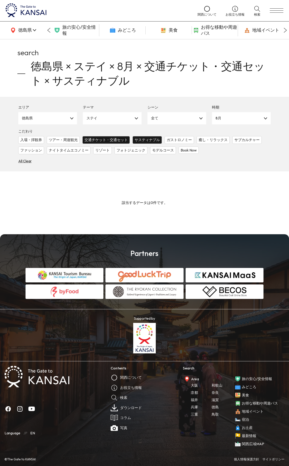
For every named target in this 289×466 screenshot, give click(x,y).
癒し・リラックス (213, 139)
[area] (22, 30)
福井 (194, 399)
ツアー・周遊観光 (63, 139)
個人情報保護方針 (246, 459)
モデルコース (163, 150)
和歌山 (217, 385)
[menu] (276, 10)
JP (25, 433)
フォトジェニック (131, 150)
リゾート (102, 150)
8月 (218, 118)
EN (32, 433)
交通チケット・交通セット (106, 139)
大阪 (194, 385)
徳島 (215, 407)
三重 (194, 414)
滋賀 (215, 399)
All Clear (25, 161)
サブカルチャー (247, 139)
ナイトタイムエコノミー (69, 150)
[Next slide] (285, 30)
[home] (97, 10)
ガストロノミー (179, 139)
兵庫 (194, 407)
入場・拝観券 (31, 139)
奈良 (215, 392)
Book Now (189, 150)
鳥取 (215, 414)
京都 (194, 392)
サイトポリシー (273, 459)
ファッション (31, 150)
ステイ (91, 118)
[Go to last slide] (48, 30)
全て (154, 118)
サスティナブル (147, 139)
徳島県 (27, 118)
